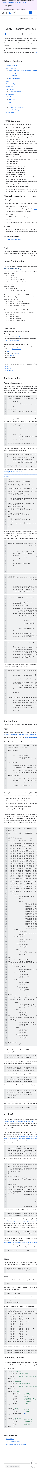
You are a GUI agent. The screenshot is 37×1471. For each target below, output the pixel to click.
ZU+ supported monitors (13, 239)
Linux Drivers (10, 1439)
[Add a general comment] (13, 1466)
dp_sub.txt (8, 368)
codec (18, 360)
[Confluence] (10, 12)
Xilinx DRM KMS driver (13, 1441)
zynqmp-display (20, 336)
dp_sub (16, 353)
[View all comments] (32, 1462)
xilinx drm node (16, 349)
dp (8, 351)
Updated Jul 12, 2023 (26, 18)
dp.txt (6, 366)
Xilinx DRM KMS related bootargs (16, 1444)
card (13, 360)
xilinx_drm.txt (9, 370)
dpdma (12, 355)
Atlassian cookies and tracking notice (14, 2)
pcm (22, 360)
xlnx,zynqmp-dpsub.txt (12, 340)
